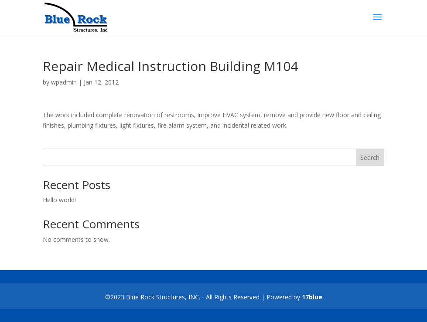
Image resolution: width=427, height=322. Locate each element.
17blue (312, 297)
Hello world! (59, 200)
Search (369, 157)
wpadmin (64, 82)
